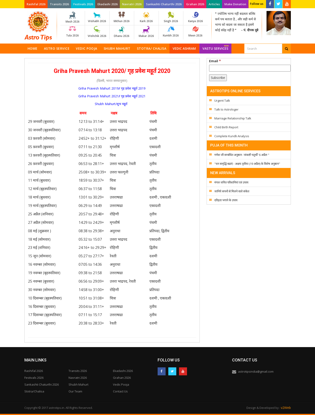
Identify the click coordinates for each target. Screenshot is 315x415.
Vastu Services (215, 47)
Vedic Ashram (184, 48)
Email (215, 60)
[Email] (250, 68)
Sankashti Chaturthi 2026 (164, 4)
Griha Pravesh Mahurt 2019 (98, 88)
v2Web (286, 407)
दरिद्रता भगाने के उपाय (226, 200)
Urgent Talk (222, 100)
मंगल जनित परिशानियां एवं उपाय (231, 182)
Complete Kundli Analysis (231, 136)
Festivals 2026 (83, 4)
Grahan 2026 (195, 4)
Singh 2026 (171, 17)
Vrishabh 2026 (97, 17)
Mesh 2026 (72, 17)
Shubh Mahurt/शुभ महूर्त (112, 104)
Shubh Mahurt (117, 48)
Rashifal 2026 (36, 4)
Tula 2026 (72, 31)
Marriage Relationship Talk (232, 118)
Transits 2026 (59, 4)
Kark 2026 (146, 17)
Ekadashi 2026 (107, 4)
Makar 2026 (146, 32)
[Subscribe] (218, 77)
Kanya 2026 (195, 17)
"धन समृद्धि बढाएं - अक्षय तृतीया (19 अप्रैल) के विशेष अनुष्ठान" (247, 164)
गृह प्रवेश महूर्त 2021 (133, 96)
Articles (214, 4)
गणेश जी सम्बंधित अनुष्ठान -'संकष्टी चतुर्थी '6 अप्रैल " (241, 155)
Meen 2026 (195, 31)
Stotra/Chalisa (34, 391)
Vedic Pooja (86, 48)
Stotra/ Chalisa (151, 48)
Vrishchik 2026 (97, 32)
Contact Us (120, 391)
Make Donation (235, 4)
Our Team (75, 391)
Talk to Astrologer (226, 109)
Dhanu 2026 (122, 32)
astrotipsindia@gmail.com (256, 371)
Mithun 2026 (122, 17)
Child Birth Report (226, 127)
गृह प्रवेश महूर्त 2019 (133, 88)
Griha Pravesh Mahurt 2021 (98, 96)
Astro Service (57, 48)
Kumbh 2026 (171, 31)
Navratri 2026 (131, 4)
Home (33, 48)
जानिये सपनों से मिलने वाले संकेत (231, 191)
